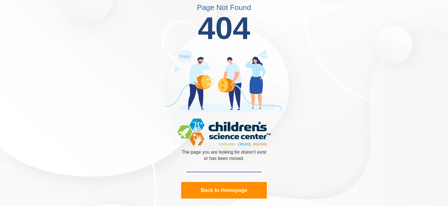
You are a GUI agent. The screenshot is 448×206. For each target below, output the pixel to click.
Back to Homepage (224, 190)
